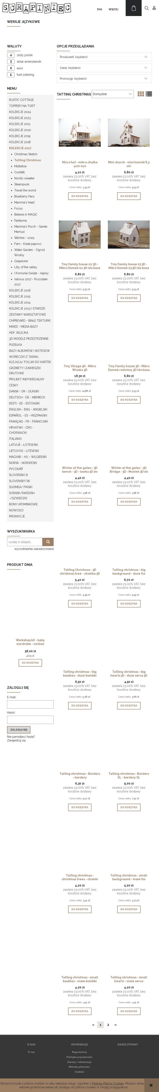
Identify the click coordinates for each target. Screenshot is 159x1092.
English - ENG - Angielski (28, 409)
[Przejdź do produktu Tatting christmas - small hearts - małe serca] (129, 947)
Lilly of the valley (25, 267)
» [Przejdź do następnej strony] (115, 1025)
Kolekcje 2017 (20, 148)
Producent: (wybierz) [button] (74, 57)
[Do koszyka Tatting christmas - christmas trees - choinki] (80, 909)
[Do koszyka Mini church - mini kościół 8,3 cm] (129, 196)
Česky (13, 385)
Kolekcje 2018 (20, 142)
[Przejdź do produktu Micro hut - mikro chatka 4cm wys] (80, 132)
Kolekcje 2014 (19, 302)
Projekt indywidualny (26, 379)
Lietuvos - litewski (24, 450)
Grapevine (21, 261)
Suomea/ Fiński (20, 487)
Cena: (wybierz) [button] (70, 67)
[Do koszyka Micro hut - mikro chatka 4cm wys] (80, 196)
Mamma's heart (24, 202)
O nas (31, 1052)
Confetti (19, 172)
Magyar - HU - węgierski (28, 457)
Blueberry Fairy (24, 196)
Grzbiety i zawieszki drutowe (25, 370)
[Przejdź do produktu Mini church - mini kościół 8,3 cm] (129, 132)
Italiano (15, 438)
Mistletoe (20, 166)
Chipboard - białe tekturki (30, 320)
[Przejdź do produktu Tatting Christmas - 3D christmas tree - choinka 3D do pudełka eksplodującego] (80, 540)
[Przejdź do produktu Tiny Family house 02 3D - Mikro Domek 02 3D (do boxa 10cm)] (80, 234)
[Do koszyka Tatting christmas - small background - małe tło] (129, 909)
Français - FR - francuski (28, 421)
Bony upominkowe (23, 504)
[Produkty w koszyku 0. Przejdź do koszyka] (134, 8)
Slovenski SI (18, 475)
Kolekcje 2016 (20, 290)
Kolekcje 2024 (20, 112)
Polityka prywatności (79, 1057)
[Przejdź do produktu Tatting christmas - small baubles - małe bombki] (80, 947)
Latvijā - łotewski (23, 444)
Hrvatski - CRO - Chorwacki (21, 430)
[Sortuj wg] (113, 94)
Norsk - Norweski (23, 463)
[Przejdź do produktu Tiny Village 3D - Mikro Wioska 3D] (80, 336)
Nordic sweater (24, 178)
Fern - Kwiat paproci (27, 243)
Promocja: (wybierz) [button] (73, 78)
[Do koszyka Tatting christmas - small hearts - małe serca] (129, 1011)
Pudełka (15, 344)
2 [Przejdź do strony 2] (108, 1025)
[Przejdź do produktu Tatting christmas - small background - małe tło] (129, 845)
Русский (16, 469)
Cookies (79, 1071)
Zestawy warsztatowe (27, 314)
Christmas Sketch (25, 154)
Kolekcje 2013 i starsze (27, 308)
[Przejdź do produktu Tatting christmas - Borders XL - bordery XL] (129, 744)
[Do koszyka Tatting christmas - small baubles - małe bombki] (80, 1011)
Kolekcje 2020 (20, 130)
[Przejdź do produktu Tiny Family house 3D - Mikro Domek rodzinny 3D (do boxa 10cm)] (129, 336)
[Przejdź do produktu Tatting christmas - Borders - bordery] (80, 744)
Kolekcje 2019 (19, 136)
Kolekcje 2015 (19, 296)
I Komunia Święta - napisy (31, 273)
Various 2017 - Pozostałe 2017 (30, 282)
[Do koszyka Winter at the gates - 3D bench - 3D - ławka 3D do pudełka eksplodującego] (80, 502)
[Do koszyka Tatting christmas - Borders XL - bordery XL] (129, 807)
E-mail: (11, 697)
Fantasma (20, 220)
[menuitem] (99, 9)
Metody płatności (79, 1066)
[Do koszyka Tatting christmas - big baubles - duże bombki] (80, 705)
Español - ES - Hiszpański (28, 415)
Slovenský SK (19, 481)
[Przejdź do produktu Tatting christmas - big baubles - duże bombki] (80, 642)
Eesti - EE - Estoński (24, 403)
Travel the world (25, 190)
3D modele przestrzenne (28, 338)
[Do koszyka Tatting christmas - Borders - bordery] (80, 807)
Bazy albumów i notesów (29, 350)
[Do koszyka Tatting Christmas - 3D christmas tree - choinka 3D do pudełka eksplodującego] (80, 603)
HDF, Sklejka (18, 332)
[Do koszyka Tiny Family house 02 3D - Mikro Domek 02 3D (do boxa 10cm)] (80, 298)
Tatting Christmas (27, 160)
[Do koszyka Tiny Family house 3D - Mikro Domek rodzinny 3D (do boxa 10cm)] (129, 400)
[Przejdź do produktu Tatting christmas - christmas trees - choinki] (80, 845)
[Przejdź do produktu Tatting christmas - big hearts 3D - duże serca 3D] (129, 642)
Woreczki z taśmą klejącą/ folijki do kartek (30, 359)
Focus (18, 208)
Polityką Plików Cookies (108, 1083)
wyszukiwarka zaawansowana (34, 548)
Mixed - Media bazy (23, 326)
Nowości (16, 510)
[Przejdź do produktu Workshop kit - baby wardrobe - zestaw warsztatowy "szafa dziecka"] (30, 611)
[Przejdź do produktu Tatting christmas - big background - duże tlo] (129, 540)
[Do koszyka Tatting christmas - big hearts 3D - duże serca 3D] (129, 705)
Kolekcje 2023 (20, 118)
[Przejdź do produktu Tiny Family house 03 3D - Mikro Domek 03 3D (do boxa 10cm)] (129, 234)
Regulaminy (79, 1052)
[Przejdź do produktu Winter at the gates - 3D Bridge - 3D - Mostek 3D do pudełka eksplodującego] (129, 438)
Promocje (17, 516)
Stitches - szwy (24, 237)
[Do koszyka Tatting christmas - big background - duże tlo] (129, 603)
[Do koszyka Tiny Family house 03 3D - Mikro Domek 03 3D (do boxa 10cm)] (129, 298)
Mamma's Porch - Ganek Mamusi (30, 229)
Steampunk (21, 184)
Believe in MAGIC (25, 214)
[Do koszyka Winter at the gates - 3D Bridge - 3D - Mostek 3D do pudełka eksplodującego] (129, 502)
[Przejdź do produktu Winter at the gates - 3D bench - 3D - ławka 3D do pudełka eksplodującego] (80, 438)
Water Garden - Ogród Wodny (29, 252)
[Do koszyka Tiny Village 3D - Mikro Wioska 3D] (80, 400)
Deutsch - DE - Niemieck (27, 397)
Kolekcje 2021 (19, 124)
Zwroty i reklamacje (79, 1062)
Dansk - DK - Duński (24, 391)
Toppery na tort (22, 106)
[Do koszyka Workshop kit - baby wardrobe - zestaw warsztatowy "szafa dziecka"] (30, 663)
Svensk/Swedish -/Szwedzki (22, 495)
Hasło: (11, 712)
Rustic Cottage (21, 100)
